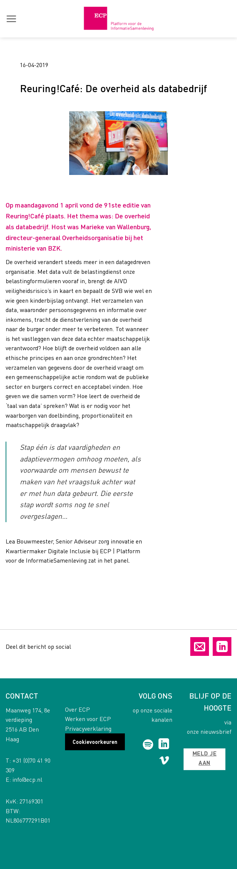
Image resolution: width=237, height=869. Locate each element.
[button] (11, 18)
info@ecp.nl (27, 779)
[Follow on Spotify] (147, 745)
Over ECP (77, 709)
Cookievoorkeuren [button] (95, 741)
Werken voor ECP (88, 719)
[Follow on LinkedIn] (163, 745)
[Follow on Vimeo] (164, 762)
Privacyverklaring (88, 728)
